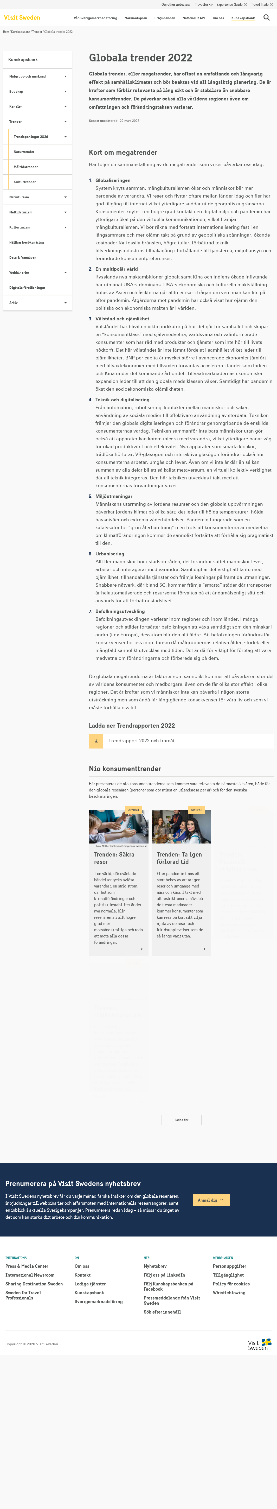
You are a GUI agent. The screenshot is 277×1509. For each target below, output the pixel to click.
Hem (6, 32)
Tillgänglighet (228, 1275)
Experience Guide (230, 5)
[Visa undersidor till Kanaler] (65, 106)
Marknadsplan (136, 18)
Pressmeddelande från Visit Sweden (172, 1300)
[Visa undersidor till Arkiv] (65, 302)
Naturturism (40, 197)
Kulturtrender (25, 182)
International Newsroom (30, 1275)
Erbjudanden (164, 18)
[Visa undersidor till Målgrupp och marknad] (65, 76)
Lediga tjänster (90, 1284)
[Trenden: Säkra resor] (119, 883)
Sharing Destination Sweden (34, 1284)
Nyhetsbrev (155, 1266)
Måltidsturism (40, 212)
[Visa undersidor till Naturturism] (65, 197)
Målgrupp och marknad (40, 76)
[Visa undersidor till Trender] (65, 121)
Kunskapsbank (243, 18)
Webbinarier (40, 272)
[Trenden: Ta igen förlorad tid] (181, 883)
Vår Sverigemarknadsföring (95, 18)
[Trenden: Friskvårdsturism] (119, 1036)
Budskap (40, 91)
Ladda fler (181, 1120)
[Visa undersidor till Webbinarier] (65, 272)
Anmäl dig (207, 1200)
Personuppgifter (229, 1266)
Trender (37, 32)
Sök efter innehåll (162, 1312)
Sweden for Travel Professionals (23, 1295)
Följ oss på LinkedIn (164, 1275)
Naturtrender (24, 151)
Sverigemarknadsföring (99, 1301)
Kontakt (83, 1275)
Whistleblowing (229, 1293)
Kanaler (40, 106)
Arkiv (40, 302)
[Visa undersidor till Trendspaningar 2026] (65, 136)
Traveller (201, 5)
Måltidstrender (26, 166)
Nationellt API (194, 18)
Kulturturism (40, 227)
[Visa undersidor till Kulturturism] (65, 227)
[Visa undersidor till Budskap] (65, 91)
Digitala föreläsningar (27, 287)
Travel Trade (260, 5)
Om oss (218, 18)
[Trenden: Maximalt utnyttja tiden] (244, 883)
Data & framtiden (22, 257)
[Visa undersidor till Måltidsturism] (65, 212)
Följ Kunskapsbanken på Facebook (168, 1286)
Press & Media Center (26, 1266)
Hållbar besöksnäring (26, 242)
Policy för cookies (231, 1284)
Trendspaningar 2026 (43, 136)
